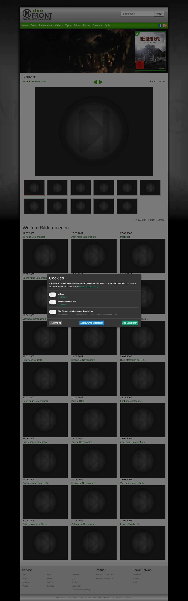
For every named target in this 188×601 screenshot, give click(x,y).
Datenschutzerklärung (88, 286)
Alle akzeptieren (129, 323)
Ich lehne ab (55, 323)
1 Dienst (62, 297)
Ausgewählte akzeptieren (91, 323)
